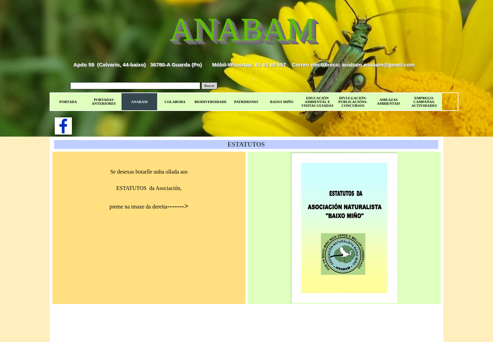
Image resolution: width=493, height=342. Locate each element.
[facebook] (63, 126)
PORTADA (68, 102)
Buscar (209, 86)
